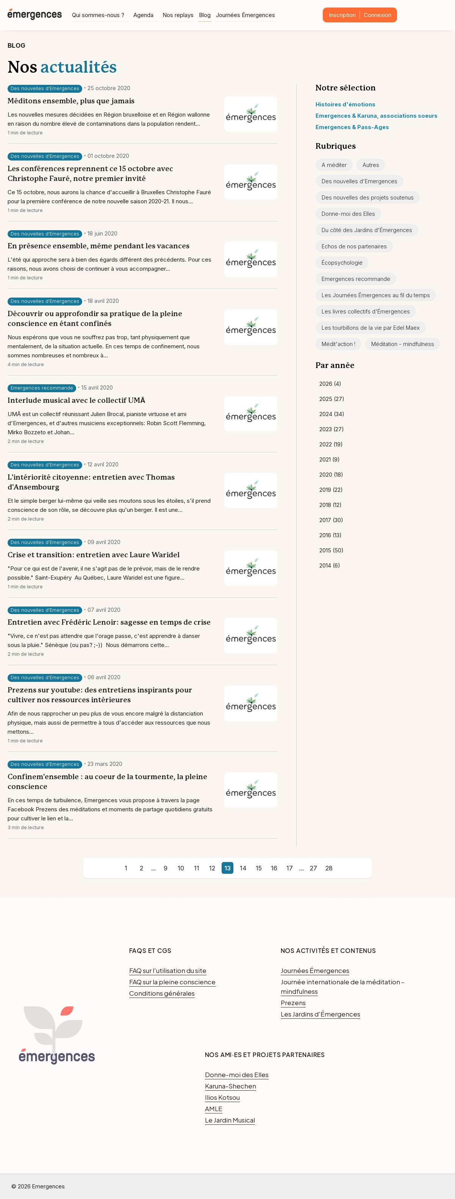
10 (181, 868)
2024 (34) (331, 414)
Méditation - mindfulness (402, 344)
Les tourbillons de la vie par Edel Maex (371, 327)
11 (196, 868)
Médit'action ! (338, 344)
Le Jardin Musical (230, 1120)
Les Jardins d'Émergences (320, 1014)
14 (243, 868)
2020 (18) (331, 474)
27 (313, 868)
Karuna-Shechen (230, 1086)
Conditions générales (162, 993)
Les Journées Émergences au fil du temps (376, 295)
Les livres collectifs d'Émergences (366, 311)
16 (274, 868)
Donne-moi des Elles (348, 213)
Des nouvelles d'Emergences (45, 88)
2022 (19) (331, 444)
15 (259, 868)
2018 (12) (330, 505)
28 (329, 868)
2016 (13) (330, 535)
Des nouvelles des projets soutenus (368, 197)
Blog (205, 14)
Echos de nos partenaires (354, 246)
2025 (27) (331, 399)
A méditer (334, 165)
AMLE (213, 1108)
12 (212, 868)
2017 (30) (331, 520)
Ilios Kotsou (222, 1097)
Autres (371, 165)
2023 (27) (331, 429)
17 (289, 868)
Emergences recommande (42, 388)
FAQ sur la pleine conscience (172, 982)
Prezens (293, 1002)
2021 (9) (329, 459)
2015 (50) (331, 550)
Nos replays (178, 14)
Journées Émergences (245, 14)
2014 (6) (329, 565)
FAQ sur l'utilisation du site (167, 970)
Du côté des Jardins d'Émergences (367, 230)
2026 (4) (330, 383)
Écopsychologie (342, 262)
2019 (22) (331, 489)
